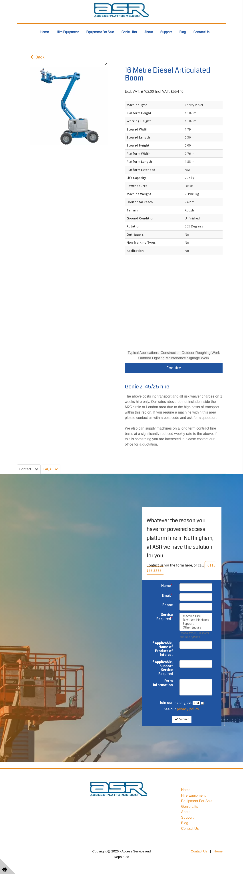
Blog (182, 32)
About (148, 32)
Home (44, 32)
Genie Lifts (129, 32)
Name (167, 586)
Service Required (164, 617)
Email (167, 595)
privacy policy (188, 709)
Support (166, 32)
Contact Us (201, 32)
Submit (182, 719)
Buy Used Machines (195, 620)
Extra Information (163, 683)
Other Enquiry (195, 628)
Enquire (173, 367)
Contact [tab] (29, 469)
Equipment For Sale (100, 32)
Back (37, 57)
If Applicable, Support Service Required (162, 668)
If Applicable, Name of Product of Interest (162, 649)
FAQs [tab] (51, 469)
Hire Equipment (68, 32)
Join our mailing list (180, 703)
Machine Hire (195, 616)
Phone (167, 605)
